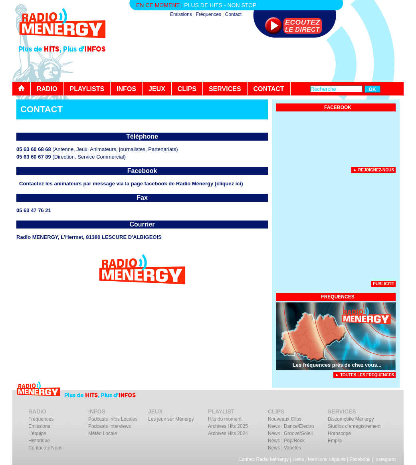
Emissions (181, 14)
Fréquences (208, 14)
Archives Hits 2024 (228, 433)
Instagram (385, 459)
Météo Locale (102, 433)
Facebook (359, 459)
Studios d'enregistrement (354, 426)
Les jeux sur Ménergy (171, 419)
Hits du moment (225, 419)
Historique (39, 440)
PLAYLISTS (87, 88)
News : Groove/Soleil (290, 433)
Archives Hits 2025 (228, 426)
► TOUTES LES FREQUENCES (364, 375)
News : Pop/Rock (286, 440)
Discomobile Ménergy (351, 419)
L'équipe (37, 433)
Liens (298, 459)
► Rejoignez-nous (373, 170)
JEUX (157, 88)
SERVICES (225, 88)
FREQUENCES (337, 297)
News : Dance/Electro (291, 426)
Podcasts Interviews (109, 426)
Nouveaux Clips (284, 419)
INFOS (126, 88)
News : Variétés (284, 448)
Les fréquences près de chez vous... (337, 365)
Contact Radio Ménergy (263, 459)
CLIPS (187, 88)
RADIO (47, 88)
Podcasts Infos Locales (112, 419)
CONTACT (269, 88)
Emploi (335, 440)
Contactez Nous (45, 448)
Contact (233, 14)
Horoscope (339, 433)
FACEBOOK (337, 107)
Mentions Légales (326, 459)
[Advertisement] (258, 60)
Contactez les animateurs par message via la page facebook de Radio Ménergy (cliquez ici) (131, 184)
